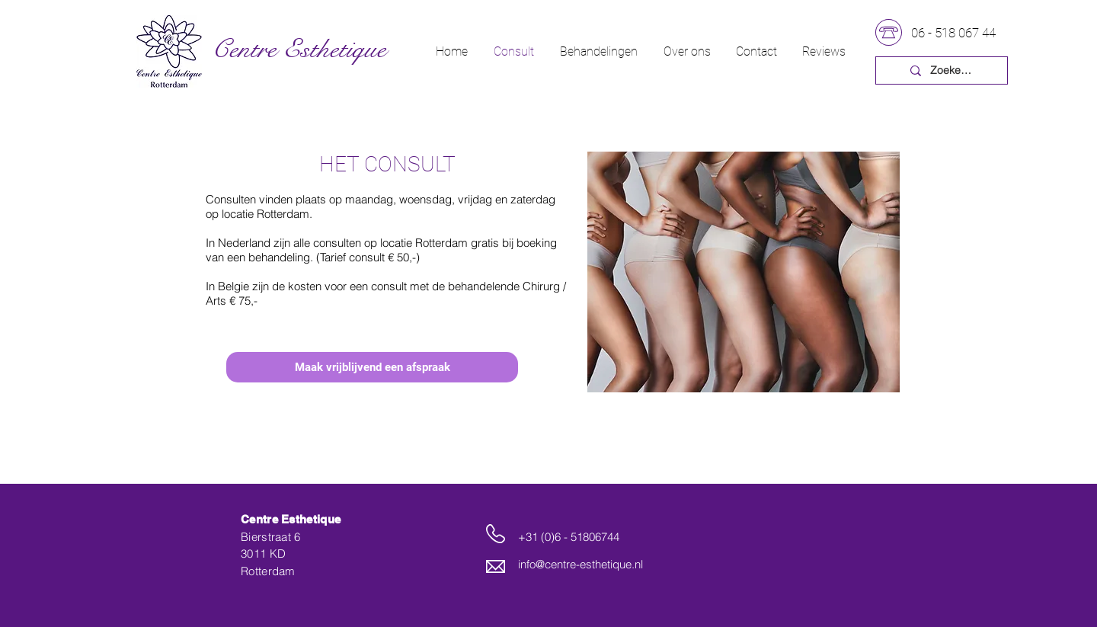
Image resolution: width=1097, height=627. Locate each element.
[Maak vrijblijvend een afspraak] (372, 367)
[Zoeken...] (952, 71)
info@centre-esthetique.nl (580, 564)
